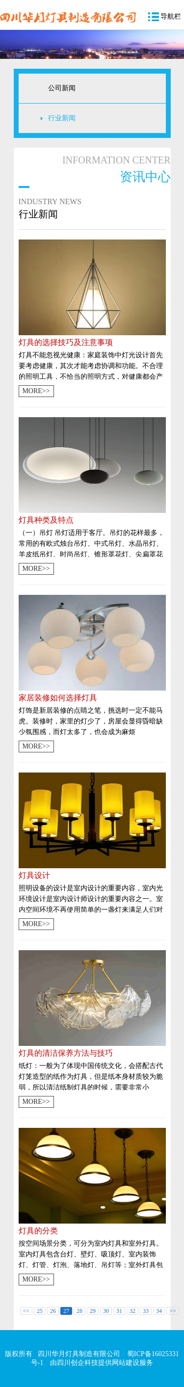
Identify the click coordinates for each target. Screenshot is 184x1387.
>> (172, 1310)
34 (159, 1310)
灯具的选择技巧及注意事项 (66, 342)
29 (93, 1310)
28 (79, 1310)
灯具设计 (34, 875)
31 (119, 1310)
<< (26, 1310)
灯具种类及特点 (46, 520)
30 (106, 1310)
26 (53, 1310)
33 (146, 1310)
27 (66, 1310)
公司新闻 (62, 88)
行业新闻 (62, 118)
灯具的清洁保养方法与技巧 (66, 1053)
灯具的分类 (38, 1231)
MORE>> (36, 391)
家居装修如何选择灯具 (58, 698)
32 (132, 1310)
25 (40, 1310)
